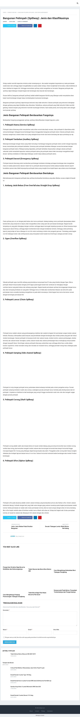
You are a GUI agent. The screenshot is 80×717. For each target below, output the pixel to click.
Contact (37, 711)
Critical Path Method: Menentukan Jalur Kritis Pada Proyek (27, 668)
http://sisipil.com (20, 536)
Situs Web (56, 629)
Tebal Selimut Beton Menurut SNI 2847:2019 (22, 654)
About (31, 711)
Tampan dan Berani (8, 662)
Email (30, 629)
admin (5, 21)
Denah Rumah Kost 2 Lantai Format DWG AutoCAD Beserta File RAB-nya (30, 680)
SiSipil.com (42, 708)
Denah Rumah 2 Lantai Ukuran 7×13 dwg (21, 695)
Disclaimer (50, 711)
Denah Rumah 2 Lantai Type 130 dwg (20, 675)
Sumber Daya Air (12, 12)
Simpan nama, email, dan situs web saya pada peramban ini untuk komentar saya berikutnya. (30, 637)
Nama (5, 629)
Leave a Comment (22, 21)
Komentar (6, 610)
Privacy (43, 711)
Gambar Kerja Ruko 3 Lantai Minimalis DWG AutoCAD (25, 686)
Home (4, 12)
